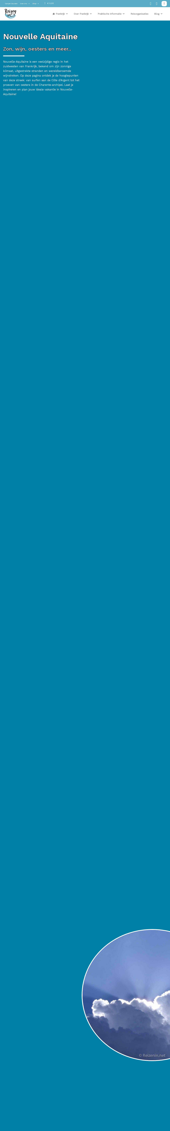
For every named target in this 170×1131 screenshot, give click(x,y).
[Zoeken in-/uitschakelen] (164, 3)
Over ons (25, 3)
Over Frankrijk (83, 14)
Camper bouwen (11, 3)
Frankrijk (62, 14)
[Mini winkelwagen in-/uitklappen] (49, 3)
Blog (158, 14)
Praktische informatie (111, 14)
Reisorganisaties (139, 13)
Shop (35, 3)
